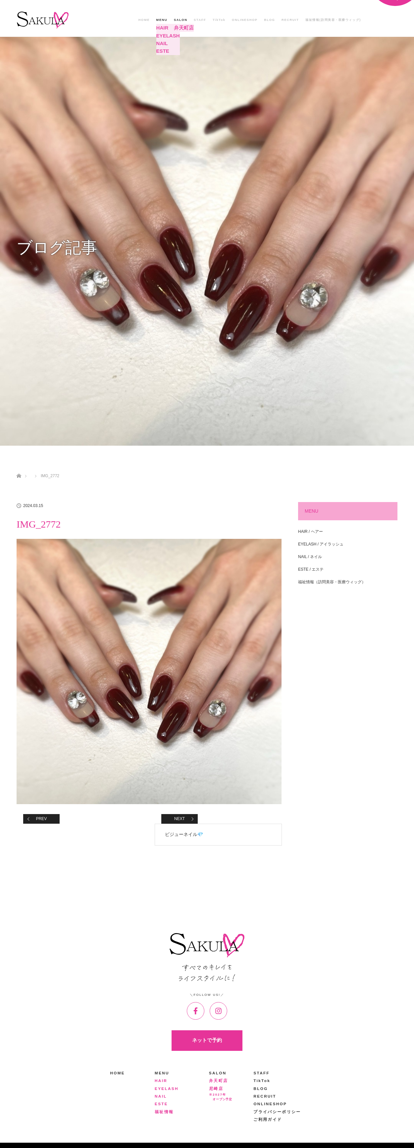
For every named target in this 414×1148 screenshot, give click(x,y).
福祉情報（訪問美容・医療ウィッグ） (332, 582)
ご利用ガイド (267, 1119)
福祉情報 (164, 1112)
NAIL (161, 1096)
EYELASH (167, 1088)
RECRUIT (290, 20)
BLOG (269, 20)
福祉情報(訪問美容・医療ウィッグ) (333, 20)
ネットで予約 (207, 1040)
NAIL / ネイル (310, 556)
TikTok (219, 20)
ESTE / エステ (311, 569)
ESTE (161, 1104)
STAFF (200, 20)
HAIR (161, 1080)
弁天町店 (218, 1080)
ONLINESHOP (245, 20)
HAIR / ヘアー (310, 531)
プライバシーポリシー (277, 1112)
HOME (144, 20)
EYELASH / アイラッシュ (320, 544)
